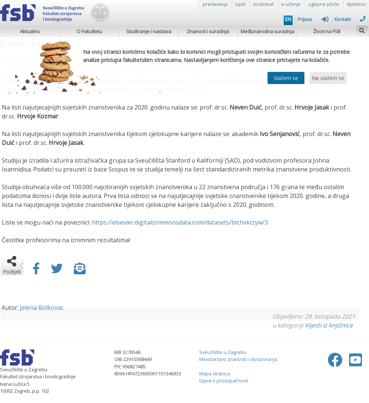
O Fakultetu (89, 31)
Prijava (312, 19)
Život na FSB (327, 31)
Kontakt (349, 19)
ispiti (240, 4)
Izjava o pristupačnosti (223, 380)
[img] (362, 29)
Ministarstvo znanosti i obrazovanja (238, 359)
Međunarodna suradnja (267, 31)
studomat (263, 4)
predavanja (215, 4)
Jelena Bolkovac (41, 307)
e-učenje (291, 4)
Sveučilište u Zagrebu (222, 352)
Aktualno (30, 31)
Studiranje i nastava (148, 31)
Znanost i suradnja (208, 31)
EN (288, 19)
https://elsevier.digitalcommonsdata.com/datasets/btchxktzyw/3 (180, 222)
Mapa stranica (214, 373)
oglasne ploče (323, 4)
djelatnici (356, 4)
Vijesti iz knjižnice (329, 325)
